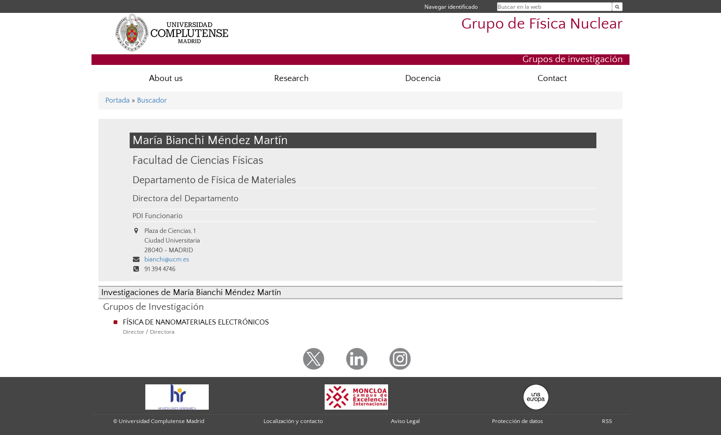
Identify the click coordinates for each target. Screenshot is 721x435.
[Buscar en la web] (617, 6)
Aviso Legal (405, 421)
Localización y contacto (293, 421)
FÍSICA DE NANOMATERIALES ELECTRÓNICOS (196, 322)
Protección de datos (517, 421)
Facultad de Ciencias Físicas (197, 160)
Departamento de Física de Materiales (214, 180)
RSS (607, 421)
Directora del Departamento (185, 198)
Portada (117, 100)
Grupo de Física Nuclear (542, 24)
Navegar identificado (451, 7)
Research (291, 78)
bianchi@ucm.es (166, 259)
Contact (552, 78)
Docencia (423, 78)
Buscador (152, 100)
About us (166, 78)
